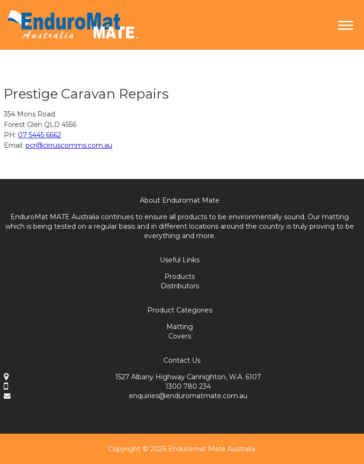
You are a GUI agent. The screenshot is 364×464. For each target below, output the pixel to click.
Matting (179, 326)
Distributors (180, 286)
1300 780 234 (188, 386)
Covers (179, 336)
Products (179, 276)
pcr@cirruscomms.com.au (69, 145)
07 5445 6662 (39, 135)
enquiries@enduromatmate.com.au (188, 396)
